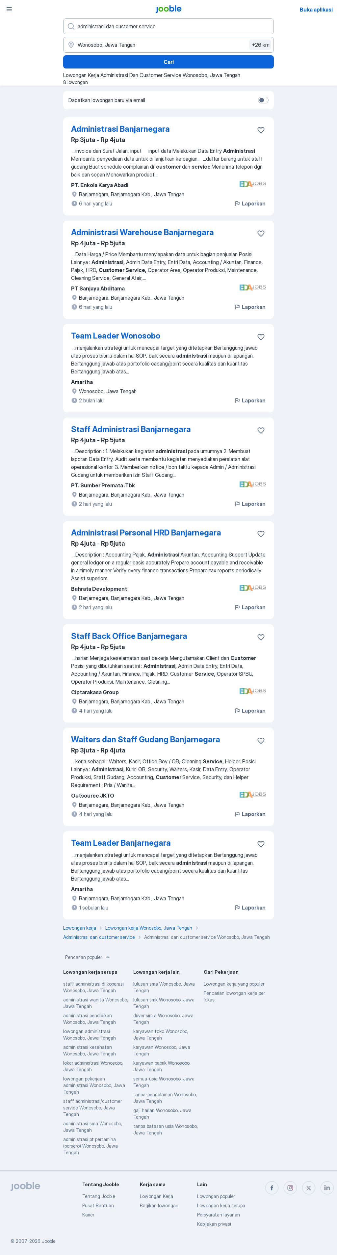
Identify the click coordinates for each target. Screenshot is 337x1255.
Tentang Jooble (98, 1196)
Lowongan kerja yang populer (234, 984)
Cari (169, 62)
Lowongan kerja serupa (221, 1205)
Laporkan (250, 203)
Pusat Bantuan (98, 1205)
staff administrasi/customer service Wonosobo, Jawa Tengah (92, 1107)
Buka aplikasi (316, 9)
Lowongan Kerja (156, 1196)
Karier (88, 1214)
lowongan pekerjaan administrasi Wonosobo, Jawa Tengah (94, 1085)
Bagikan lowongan (159, 1205)
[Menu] (9, 9)
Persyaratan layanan (218, 1214)
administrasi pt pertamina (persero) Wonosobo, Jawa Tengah (90, 1145)
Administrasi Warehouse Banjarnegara (142, 232)
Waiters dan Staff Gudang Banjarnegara (145, 739)
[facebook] (271, 1187)
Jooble (49, 1241)
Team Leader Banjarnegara (121, 843)
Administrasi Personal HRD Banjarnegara (146, 532)
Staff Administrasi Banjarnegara (131, 429)
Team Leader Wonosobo (115, 336)
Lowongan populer (216, 1196)
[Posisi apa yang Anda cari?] (168, 26)
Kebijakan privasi (214, 1224)
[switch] (263, 100)
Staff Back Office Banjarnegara (129, 636)
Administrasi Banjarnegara (120, 129)
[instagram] (290, 1187)
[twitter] (308, 1187)
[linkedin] (327, 1187)
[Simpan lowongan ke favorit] (261, 130)
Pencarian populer (88, 957)
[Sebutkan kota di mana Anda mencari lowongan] (168, 45)
